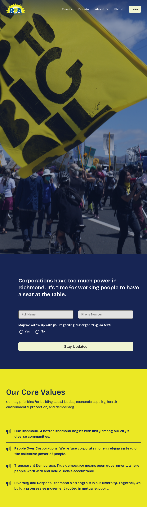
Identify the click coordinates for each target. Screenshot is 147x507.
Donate (83, 9)
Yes (24, 332)
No (40, 332)
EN (116, 9)
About (100, 9)
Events (67, 9)
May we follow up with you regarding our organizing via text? (64, 325)
